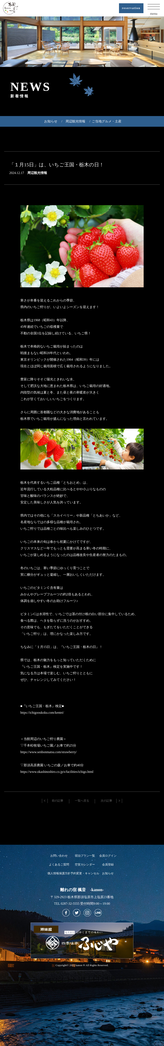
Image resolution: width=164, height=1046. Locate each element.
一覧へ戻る (82, 800)
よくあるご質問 (59, 864)
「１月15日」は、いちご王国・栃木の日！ (56, 164)
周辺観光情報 (75, 121)
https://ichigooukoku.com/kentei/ (42, 712)
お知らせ (50, 121)
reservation (131, 8)
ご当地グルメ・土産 (106, 121)
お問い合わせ (59, 855)
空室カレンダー (85, 864)
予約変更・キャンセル (84, 873)
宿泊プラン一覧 (85, 855)
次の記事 (106, 800)
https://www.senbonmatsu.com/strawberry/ (48, 752)
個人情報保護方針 (58, 873)
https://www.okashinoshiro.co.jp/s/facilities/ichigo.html (56, 771)
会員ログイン (108, 855)
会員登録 (108, 864)
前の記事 (57, 800)
